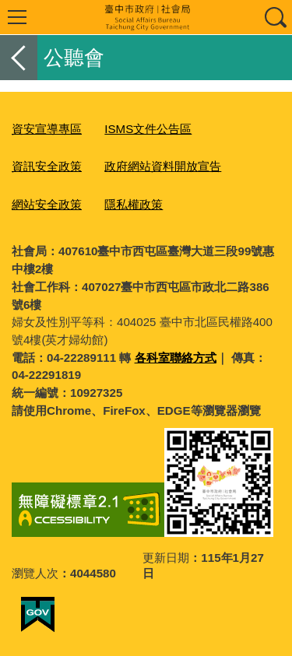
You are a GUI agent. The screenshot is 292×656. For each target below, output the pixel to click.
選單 (17, 17)
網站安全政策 (47, 204)
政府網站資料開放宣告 (162, 166)
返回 (18, 57)
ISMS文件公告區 (148, 128)
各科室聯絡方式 (175, 357)
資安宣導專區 (47, 128)
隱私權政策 (133, 204)
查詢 (275, 17)
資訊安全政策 (47, 166)
